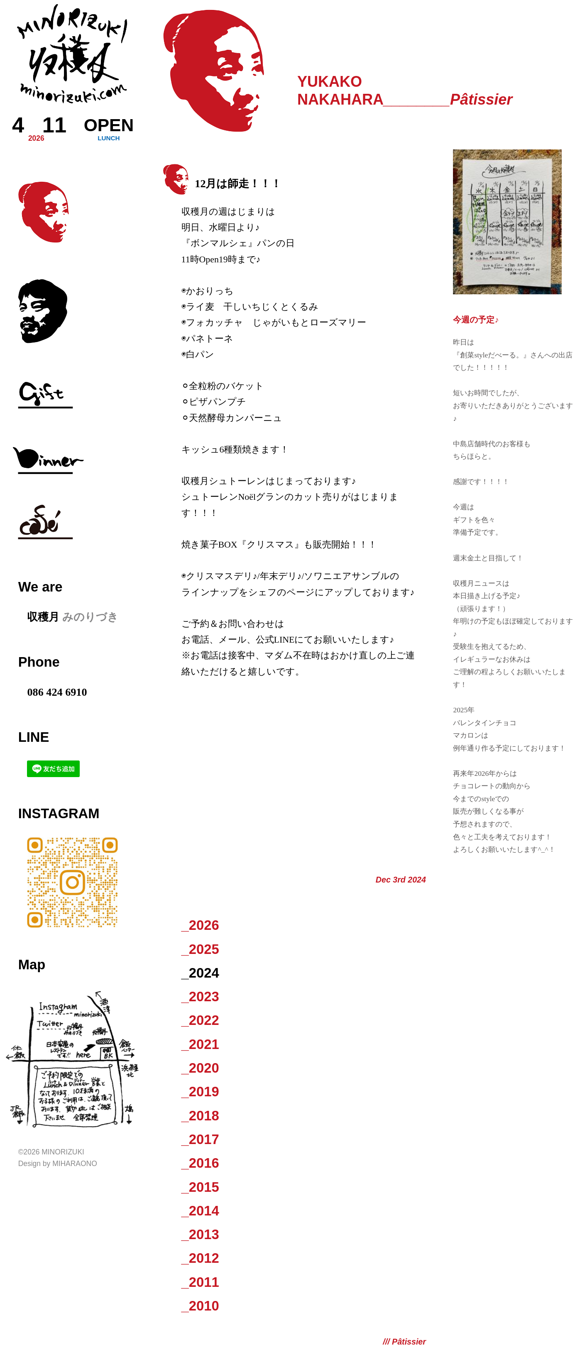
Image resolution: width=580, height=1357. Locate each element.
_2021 (200, 1044)
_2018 (200, 1115)
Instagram (59, 813)
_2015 (200, 1187)
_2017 (200, 1139)
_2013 (200, 1234)
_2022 (200, 1020)
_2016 (200, 1163)
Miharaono (74, 1163)
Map (31, 964)
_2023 (200, 996)
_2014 (200, 1210)
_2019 (200, 1091)
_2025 (200, 949)
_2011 (200, 1282)
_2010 (200, 1305)
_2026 (200, 925)
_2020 (200, 1068)
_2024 (200, 972)
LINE (33, 737)
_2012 (200, 1258)
